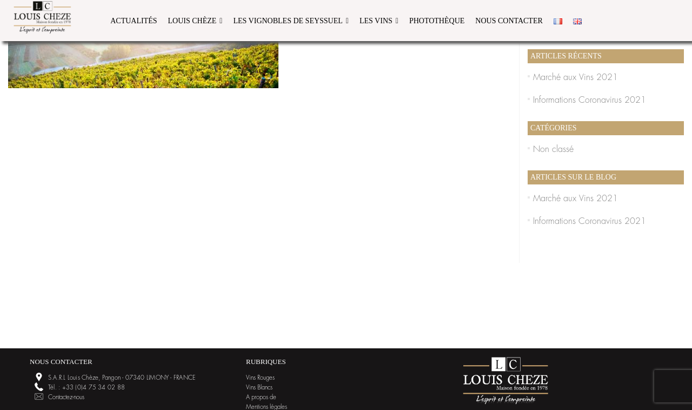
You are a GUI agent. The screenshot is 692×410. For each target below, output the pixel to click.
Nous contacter (509, 21)
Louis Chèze (192, 21)
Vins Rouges (260, 378)
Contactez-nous (66, 397)
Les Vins (376, 21)
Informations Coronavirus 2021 (589, 100)
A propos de (261, 397)
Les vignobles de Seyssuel (287, 21)
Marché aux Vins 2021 (575, 77)
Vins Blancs (259, 388)
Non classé (553, 149)
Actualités (133, 21)
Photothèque (436, 21)
